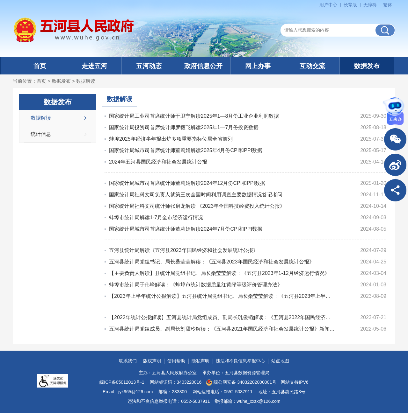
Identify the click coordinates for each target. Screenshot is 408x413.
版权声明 (152, 360)
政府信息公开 (203, 65)
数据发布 (367, 65)
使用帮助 (176, 360)
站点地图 (280, 360)
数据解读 (85, 81)
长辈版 (350, 4)
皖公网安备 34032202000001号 (241, 382)
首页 (39, 65)
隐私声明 (200, 360)
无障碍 (370, 4)
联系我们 (128, 360)
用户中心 (328, 4)
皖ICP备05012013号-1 (121, 382)
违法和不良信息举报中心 (240, 360)
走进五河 (94, 65)
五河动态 (149, 65)
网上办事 (258, 65)
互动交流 (312, 65)
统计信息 (41, 134)
